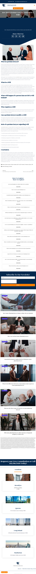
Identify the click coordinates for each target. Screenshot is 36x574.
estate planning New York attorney (4, 446)
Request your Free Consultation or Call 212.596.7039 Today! (18, 462)
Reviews (28, 568)
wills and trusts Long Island (16, 444)
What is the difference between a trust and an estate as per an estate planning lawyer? (18, 201)
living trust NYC (32, 437)
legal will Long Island (2, 437)
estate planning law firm (11, 5)
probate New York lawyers (9, 445)
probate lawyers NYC (8, 441)
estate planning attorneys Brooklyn (20, 445)
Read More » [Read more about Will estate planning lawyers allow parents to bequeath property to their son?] (18, 215)
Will (32, 164)
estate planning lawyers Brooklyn (27, 445)
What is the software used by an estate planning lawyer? (18, 265)
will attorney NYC (3, 443)
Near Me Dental (6, 448)
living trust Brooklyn (21, 437)
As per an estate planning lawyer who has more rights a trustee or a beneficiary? (18, 224)
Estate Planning (5, 166)
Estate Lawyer (8, 164)
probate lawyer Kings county (17, 440)
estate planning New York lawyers (31, 446)
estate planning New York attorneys (10, 446)
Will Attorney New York (18, 565)
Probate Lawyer (28, 164)
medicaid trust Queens (29, 438)
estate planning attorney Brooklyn (17, 446)
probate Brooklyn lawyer (12, 440)
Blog (31, 568)
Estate (3, 164)
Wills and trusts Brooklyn (11, 444)
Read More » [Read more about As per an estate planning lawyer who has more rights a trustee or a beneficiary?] (18, 227)
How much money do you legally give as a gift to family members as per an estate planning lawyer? (18, 219)
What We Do (25, 568)
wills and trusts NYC (26, 444)
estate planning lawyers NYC (3, 445)
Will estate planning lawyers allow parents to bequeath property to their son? (18, 212)
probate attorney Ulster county (7, 440)
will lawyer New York (25, 443)
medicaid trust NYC (25, 438)
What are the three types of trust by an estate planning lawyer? (18, 207)
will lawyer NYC (28, 443)
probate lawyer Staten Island (13, 441)
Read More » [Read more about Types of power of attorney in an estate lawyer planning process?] (18, 256)
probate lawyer (19, 77)
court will (4, 100)
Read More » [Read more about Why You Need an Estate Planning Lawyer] (18, 192)
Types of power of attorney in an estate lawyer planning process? (18, 253)
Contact (34, 568)
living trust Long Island (25, 437)
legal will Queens (13, 437)
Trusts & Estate (11, 5)
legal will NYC (9, 437)
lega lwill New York (6, 437)
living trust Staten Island (5, 438)
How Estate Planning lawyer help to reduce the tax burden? (18, 184)
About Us (20, 568)
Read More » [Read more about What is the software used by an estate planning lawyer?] (18, 268)
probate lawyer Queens (33, 440)
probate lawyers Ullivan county (24, 441)
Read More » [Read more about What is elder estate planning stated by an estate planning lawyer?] (18, 239)
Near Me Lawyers (9, 448)
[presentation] (9, 281)
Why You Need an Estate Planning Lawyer (18, 189)
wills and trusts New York (21, 444)
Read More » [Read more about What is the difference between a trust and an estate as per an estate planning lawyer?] (18, 204)
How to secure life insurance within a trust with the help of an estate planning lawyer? (18, 260)
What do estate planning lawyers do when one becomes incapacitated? (18, 248)
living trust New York (29, 437)
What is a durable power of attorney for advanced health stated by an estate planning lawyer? (18, 243)
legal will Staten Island (17, 437)
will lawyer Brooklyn (16, 443)
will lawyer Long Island (20, 443)
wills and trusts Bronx (7, 444)
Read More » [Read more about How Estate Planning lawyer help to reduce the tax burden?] (18, 186)
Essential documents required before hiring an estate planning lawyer (18, 195)
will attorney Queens (7, 443)
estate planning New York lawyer (24, 446)
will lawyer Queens (32, 443)
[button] (34, 5)
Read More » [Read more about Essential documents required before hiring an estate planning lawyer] (18, 197)
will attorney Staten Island (11, 443)
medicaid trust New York (20, 438)
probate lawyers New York (3, 441)
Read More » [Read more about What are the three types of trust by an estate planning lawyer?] (18, 209)
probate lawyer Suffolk (18, 441)
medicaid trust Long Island (15, 438)
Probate (22, 164)
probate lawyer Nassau (28, 440)
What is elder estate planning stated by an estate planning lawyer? (18, 236)
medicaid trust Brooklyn (10, 438)
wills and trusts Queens (30, 444)
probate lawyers (26, 67)
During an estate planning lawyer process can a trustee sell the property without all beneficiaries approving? (18, 231)
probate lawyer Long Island (23, 440)
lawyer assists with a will (16, 164)
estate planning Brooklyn (32, 445)
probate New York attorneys (29, 441)
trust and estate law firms (14, 445)
